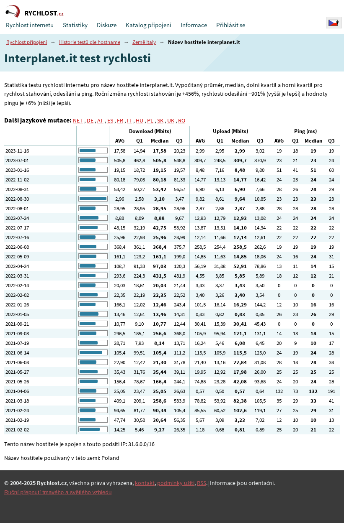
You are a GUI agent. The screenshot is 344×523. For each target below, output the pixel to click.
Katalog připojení (148, 25)
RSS (201, 483)
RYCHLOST (44, 13)
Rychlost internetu (30, 25)
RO (181, 120)
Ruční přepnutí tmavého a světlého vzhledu (57, 492)
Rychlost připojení (26, 42)
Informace (194, 25)
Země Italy (144, 42)
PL (150, 120)
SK (160, 120)
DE (90, 120)
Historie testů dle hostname (89, 42)
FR (120, 120)
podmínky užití (175, 483)
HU (139, 120)
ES (110, 120)
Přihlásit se (230, 25)
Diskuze (106, 25)
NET (78, 120)
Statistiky (75, 25)
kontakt (145, 483)
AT (100, 120)
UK (170, 120)
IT (129, 120)
